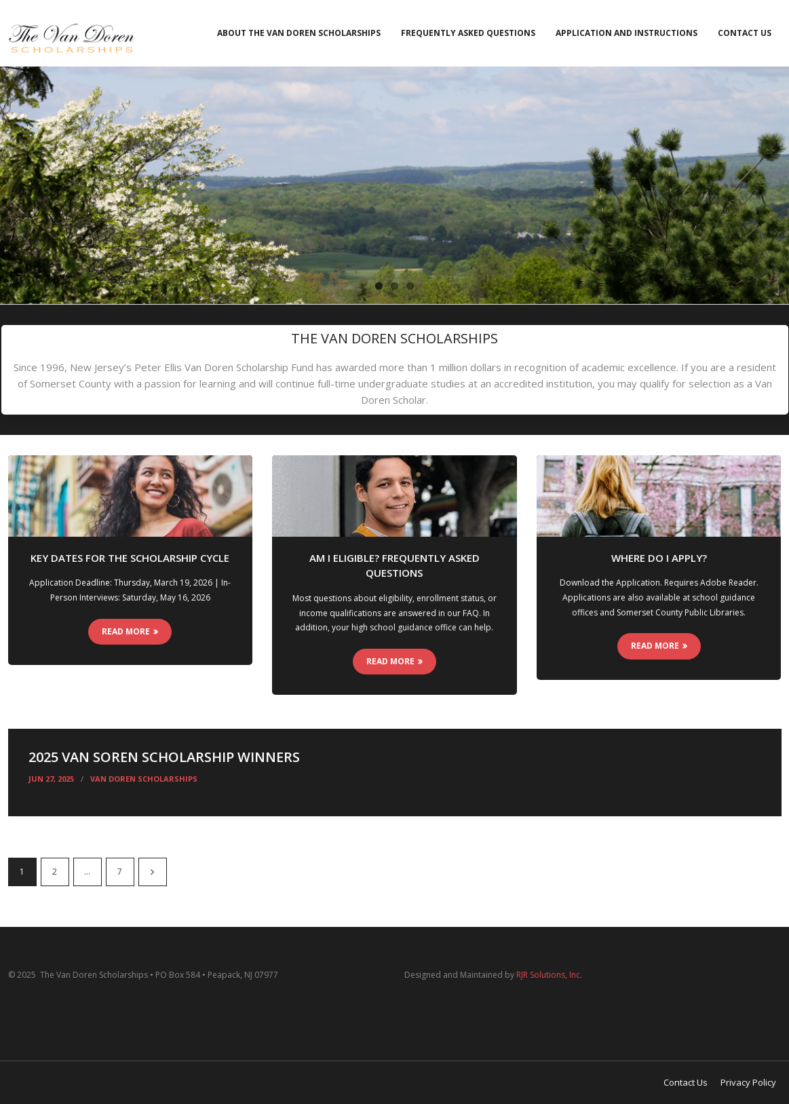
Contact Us (744, 33)
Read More (126, 631)
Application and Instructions (626, 33)
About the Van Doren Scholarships (299, 33)
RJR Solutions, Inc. (549, 975)
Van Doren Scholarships (143, 779)
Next (152, 872)
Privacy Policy (748, 1082)
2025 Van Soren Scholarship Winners (164, 757)
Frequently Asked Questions (468, 33)
